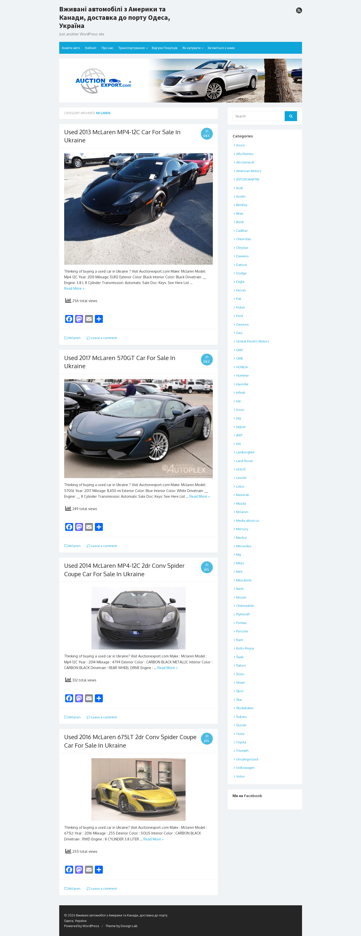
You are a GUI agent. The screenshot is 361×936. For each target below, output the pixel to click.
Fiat (238, 299)
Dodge (241, 273)
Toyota (241, 742)
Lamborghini (245, 452)
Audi (239, 188)
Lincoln (241, 478)
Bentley (241, 205)
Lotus (240, 486)
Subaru (241, 717)
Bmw (239, 213)
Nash (240, 589)
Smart (240, 682)
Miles (240, 563)
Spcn (240, 691)
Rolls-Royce (245, 648)
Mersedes (243, 546)
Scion (240, 674)
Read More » (74, 288)
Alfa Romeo (244, 154)
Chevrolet (243, 239)
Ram (239, 640)
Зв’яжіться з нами (221, 48)
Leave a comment (102, 338)
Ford (239, 316)
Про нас (107, 48)
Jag (238, 418)
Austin (241, 196)
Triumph (242, 751)
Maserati (242, 495)
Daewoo (242, 256)
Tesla (240, 734)
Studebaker (245, 708)
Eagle (240, 282)
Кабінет (90, 48)
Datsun (241, 265)
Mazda (241, 503)
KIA (238, 444)
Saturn (241, 665)
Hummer (242, 375)
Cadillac (242, 231)
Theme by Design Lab (122, 926)
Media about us (247, 520)
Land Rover (244, 461)
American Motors (248, 171)
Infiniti (240, 392)
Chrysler (242, 248)
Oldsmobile (245, 606)
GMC (239, 350)
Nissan (241, 597)
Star (239, 700)
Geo (239, 333)
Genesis (242, 324)
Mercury (242, 529)
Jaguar (241, 427)
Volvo (240, 776)
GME (239, 358)
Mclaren (74, 338)
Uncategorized (247, 759)
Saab (240, 657)
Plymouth (243, 614)
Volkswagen (245, 768)
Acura (240, 145)
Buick (240, 222)
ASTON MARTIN (247, 179)
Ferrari (241, 290)
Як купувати (191, 48)
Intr (238, 401)
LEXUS (241, 469)
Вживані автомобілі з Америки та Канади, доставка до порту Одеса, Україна (114, 17)
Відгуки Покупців (164, 48)
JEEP (239, 435)
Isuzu (240, 410)
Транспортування (131, 48)
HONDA (242, 367)
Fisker (240, 307)
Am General (245, 162)
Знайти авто (71, 48)
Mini (239, 571)
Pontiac (241, 623)
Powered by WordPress (81, 926)
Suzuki (241, 725)
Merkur (241, 538)
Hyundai (242, 384)
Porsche (242, 631)
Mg (238, 554)
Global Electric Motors (252, 341)
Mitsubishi (243, 580)
